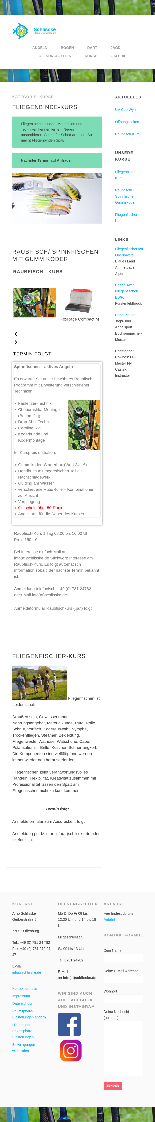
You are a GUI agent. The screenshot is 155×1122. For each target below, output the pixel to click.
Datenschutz (22, 1003)
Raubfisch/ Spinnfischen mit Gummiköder (128, 196)
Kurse (91, 56)
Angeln (39, 48)
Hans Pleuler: (126, 315)
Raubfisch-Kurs (127, 134)
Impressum (21, 996)
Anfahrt (109, 919)
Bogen (67, 48)
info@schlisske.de (26, 972)
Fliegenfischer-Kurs (49, 656)
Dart (92, 48)
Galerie (118, 56)
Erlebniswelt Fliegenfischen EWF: (126, 291)
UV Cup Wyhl (125, 110)
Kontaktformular (24, 988)
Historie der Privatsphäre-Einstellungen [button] (23, 1031)
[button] (57, 334)
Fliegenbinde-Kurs (45, 107)
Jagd (115, 48)
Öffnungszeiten (54, 56)
